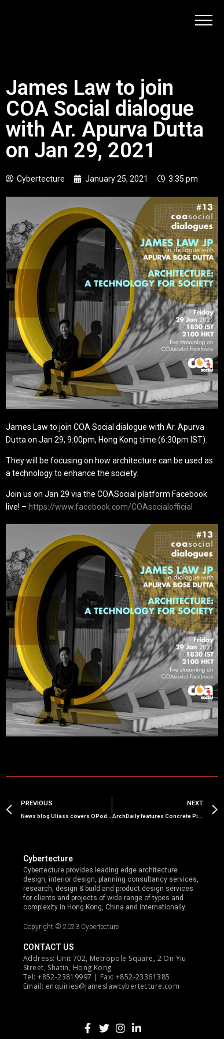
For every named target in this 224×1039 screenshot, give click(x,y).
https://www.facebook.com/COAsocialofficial (110, 506)
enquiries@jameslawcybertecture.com (112, 986)
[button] (203, 20)
